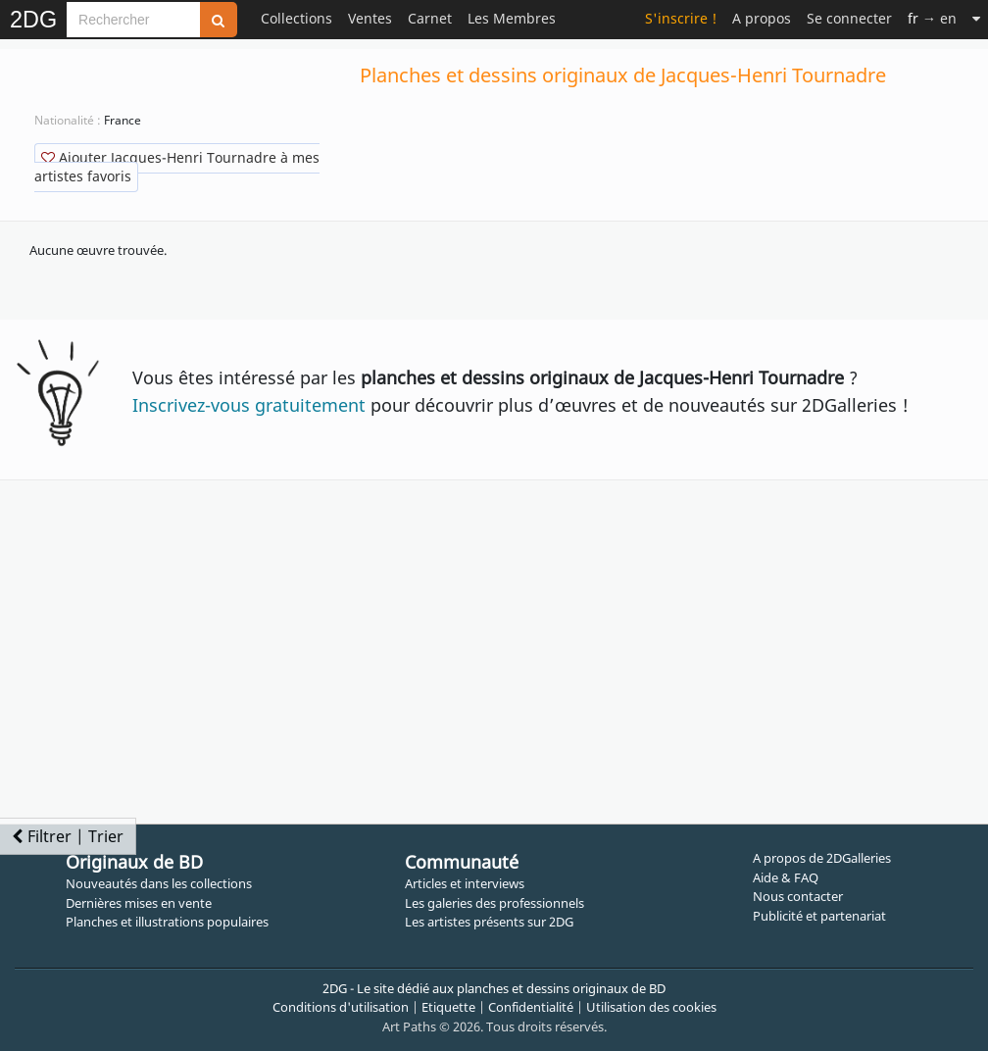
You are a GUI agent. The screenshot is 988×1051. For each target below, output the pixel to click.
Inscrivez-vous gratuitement (249, 405)
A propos (761, 18)
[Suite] (976, 18)
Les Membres (512, 18)
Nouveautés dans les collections (159, 883)
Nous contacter (798, 896)
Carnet (430, 18)
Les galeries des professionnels (494, 903)
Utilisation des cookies (651, 1007)
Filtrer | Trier (68, 836)
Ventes (370, 18)
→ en (932, 18)
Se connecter (849, 18)
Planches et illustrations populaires (167, 921)
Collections (296, 18)
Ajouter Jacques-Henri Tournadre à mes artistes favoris (177, 166)
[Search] (133, 19)
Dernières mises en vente (139, 903)
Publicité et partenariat (819, 916)
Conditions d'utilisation (340, 1007)
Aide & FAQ (785, 877)
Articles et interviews (464, 883)
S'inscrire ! (680, 18)
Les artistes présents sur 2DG (489, 921)
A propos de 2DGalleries (822, 858)
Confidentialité (530, 1007)
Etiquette (448, 1007)
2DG (33, 19)
